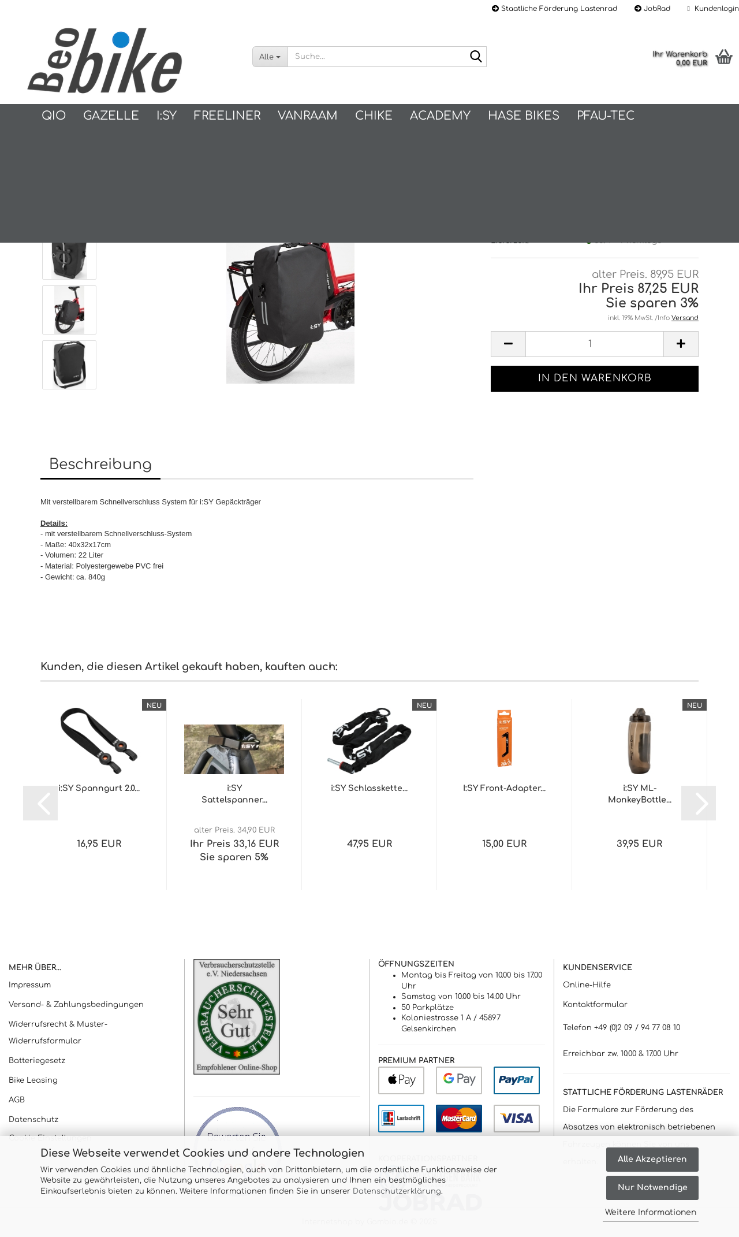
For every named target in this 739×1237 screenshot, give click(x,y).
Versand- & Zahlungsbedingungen (76, 1005)
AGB (17, 1100)
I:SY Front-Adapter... (504, 788)
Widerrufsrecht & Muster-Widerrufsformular (58, 1033)
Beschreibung (100, 464)
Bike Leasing (33, 1080)
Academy (440, 115)
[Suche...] (270, 56)
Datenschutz (33, 1120)
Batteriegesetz (37, 1061)
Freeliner (227, 115)
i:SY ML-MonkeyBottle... (639, 794)
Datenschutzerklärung (397, 1191)
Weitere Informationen (650, 1212)
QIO (54, 115)
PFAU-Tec (606, 115)
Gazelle (111, 115)
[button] (508, 344)
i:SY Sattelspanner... (234, 794)
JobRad (652, 9)
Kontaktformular (595, 1005)
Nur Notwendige (653, 1187)
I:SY (166, 115)
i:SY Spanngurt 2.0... (99, 788)
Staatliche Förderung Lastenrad (554, 9)
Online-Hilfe (587, 985)
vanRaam (308, 115)
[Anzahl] (594, 344)
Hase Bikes (523, 115)
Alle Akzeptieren (652, 1159)
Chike (374, 115)
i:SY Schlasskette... (369, 788)
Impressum (30, 985)
